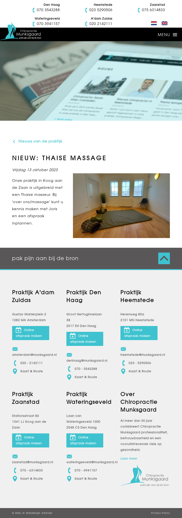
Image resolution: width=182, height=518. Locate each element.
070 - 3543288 (81, 369)
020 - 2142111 (27, 363)
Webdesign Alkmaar (39, 513)
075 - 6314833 (27, 470)
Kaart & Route (27, 371)
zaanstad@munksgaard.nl (30, 459)
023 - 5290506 (135, 363)
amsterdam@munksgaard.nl (30, 351)
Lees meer (128, 458)
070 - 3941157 (81, 470)
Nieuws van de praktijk (37, 141)
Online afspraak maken (29, 332)
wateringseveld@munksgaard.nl (84, 459)
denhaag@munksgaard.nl (84, 357)
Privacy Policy (160, 513)
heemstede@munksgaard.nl (139, 351)
